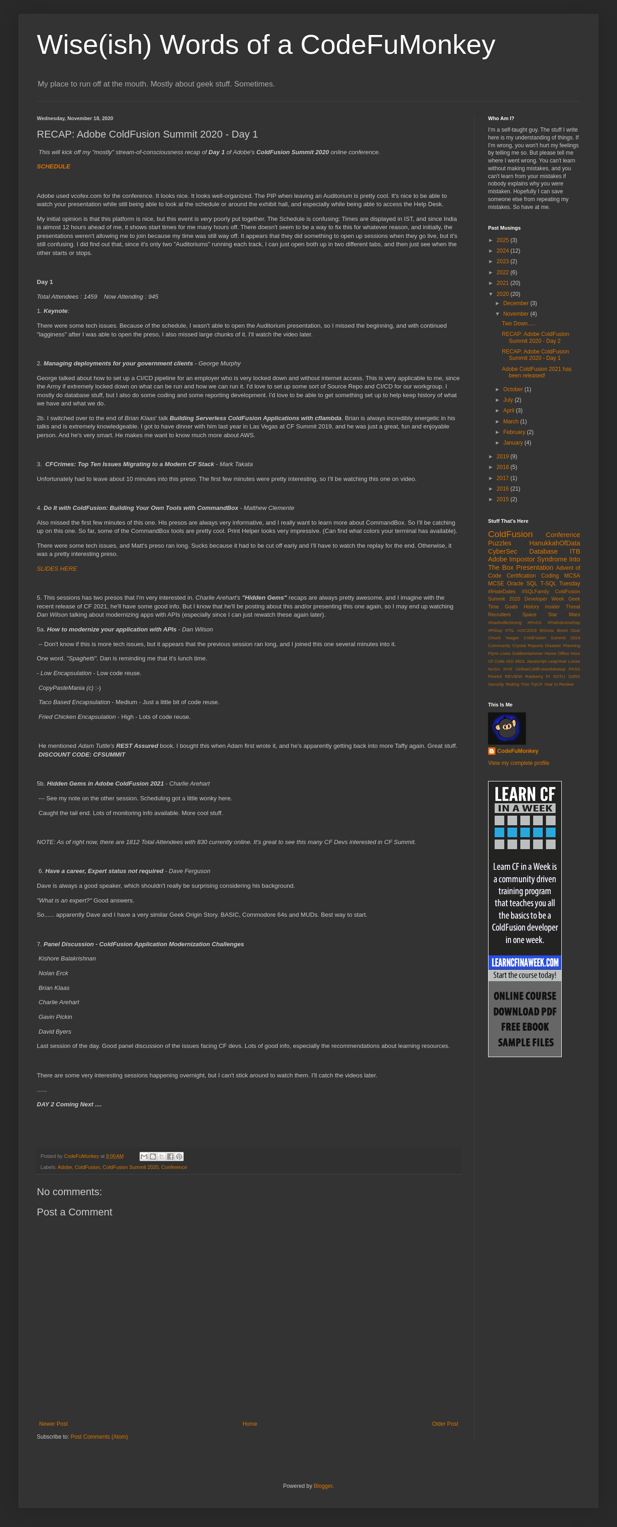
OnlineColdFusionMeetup (540, 668)
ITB (575, 551)
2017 (504, 478)
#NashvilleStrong (505, 622)
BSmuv (547, 630)
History (531, 606)
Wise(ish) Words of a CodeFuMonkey (266, 44)
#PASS (534, 622)
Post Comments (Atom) (99, 1437)
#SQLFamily (535, 591)
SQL (531, 583)
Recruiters (499, 614)
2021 (504, 283)
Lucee (574, 661)
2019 (504, 456)
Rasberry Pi (537, 676)
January (513, 443)
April (509, 410)
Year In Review (558, 684)
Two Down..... (519, 323)
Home (250, 1424)
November (516, 314)
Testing (512, 684)
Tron (524, 684)
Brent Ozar (568, 630)
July (509, 400)
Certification (521, 576)
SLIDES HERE (57, 568)
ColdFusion (87, 1167)
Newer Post (53, 1424)
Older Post (445, 1424)
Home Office (557, 653)
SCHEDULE (53, 166)
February (515, 432)
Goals (511, 606)
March (511, 421)
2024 (504, 251)
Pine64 (495, 676)
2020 (504, 294)
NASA (494, 668)
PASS (574, 668)
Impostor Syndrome (538, 559)
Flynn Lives (499, 653)
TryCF (536, 684)
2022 (504, 272)
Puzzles (499, 543)
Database (544, 551)
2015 (504, 499)
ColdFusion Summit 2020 (130, 1167)
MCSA (572, 576)
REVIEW (513, 676)
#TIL (510, 630)
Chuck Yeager (503, 637)
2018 (504, 467)
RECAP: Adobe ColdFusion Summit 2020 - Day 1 (535, 354)
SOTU (559, 676)
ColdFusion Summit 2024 (552, 637)
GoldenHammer (527, 653)
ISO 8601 (515, 661)
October (513, 389)
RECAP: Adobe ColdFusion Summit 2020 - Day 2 (535, 337)
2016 (504, 489)
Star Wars (564, 614)
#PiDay (495, 630)
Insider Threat (562, 606)
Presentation (534, 567)
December (516, 303)
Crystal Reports (527, 645)
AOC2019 (526, 630)
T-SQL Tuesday (560, 583)
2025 (504, 240)
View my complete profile (518, 763)
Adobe (65, 1167)
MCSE (496, 583)
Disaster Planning (562, 645)
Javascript (537, 661)
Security (496, 684)
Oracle (515, 583)
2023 (504, 261)
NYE (507, 668)
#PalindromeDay (563, 622)
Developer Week (544, 599)
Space (529, 614)
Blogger (323, 1486)
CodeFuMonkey (517, 751)
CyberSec (502, 551)
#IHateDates (502, 591)
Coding (550, 576)
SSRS (574, 676)
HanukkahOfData (555, 543)
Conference (174, 1167)
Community (499, 645)
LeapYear (557, 661)
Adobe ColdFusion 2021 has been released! (536, 372)
